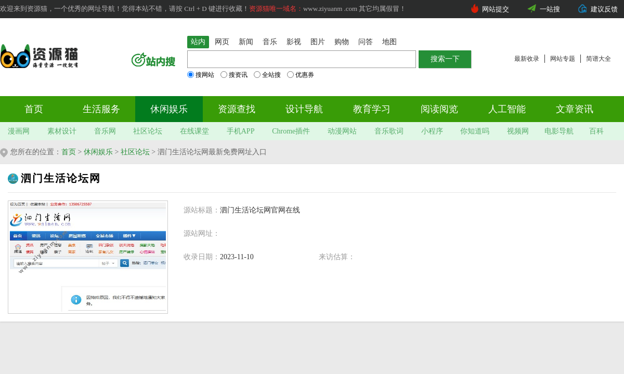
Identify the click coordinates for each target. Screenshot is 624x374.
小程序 (432, 131)
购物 (341, 42)
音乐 (270, 42)
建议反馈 (604, 9)
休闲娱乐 (169, 109)
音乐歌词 (389, 131)
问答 (365, 42)
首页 (33, 109)
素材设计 (61, 131)
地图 (389, 42)
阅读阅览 (439, 109)
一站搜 (550, 9)
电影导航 (559, 131)
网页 (222, 42)
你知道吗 (474, 131)
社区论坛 (147, 131)
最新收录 (526, 58)
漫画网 (19, 131)
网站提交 (495, 9)
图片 (317, 42)
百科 (596, 131)
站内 (198, 42)
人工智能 (507, 109)
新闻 (246, 42)
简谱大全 (598, 58)
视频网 (518, 131)
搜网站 (200, 74)
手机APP (241, 131)
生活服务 (101, 109)
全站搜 (267, 74)
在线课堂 (194, 131)
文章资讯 (574, 109)
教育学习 (372, 109)
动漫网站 (342, 131)
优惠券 (300, 74)
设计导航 (304, 109)
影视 (294, 42)
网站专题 (562, 58)
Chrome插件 (291, 131)
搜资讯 (234, 74)
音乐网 (105, 131)
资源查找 (236, 109)
